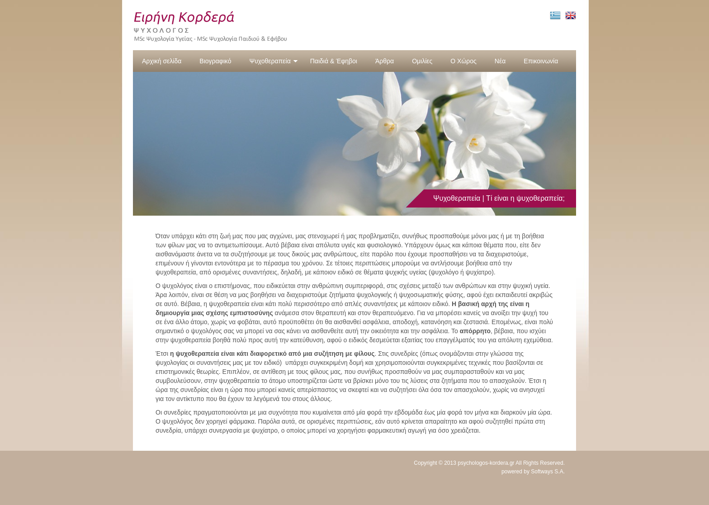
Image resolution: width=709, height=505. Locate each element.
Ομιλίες (422, 61)
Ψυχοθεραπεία (273, 61)
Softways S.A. (548, 471)
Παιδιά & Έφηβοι (333, 61)
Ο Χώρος (463, 61)
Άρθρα (384, 61)
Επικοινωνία (541, 61)
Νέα (500, 61)
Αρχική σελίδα (161, 61)
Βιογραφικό (215, 61)
